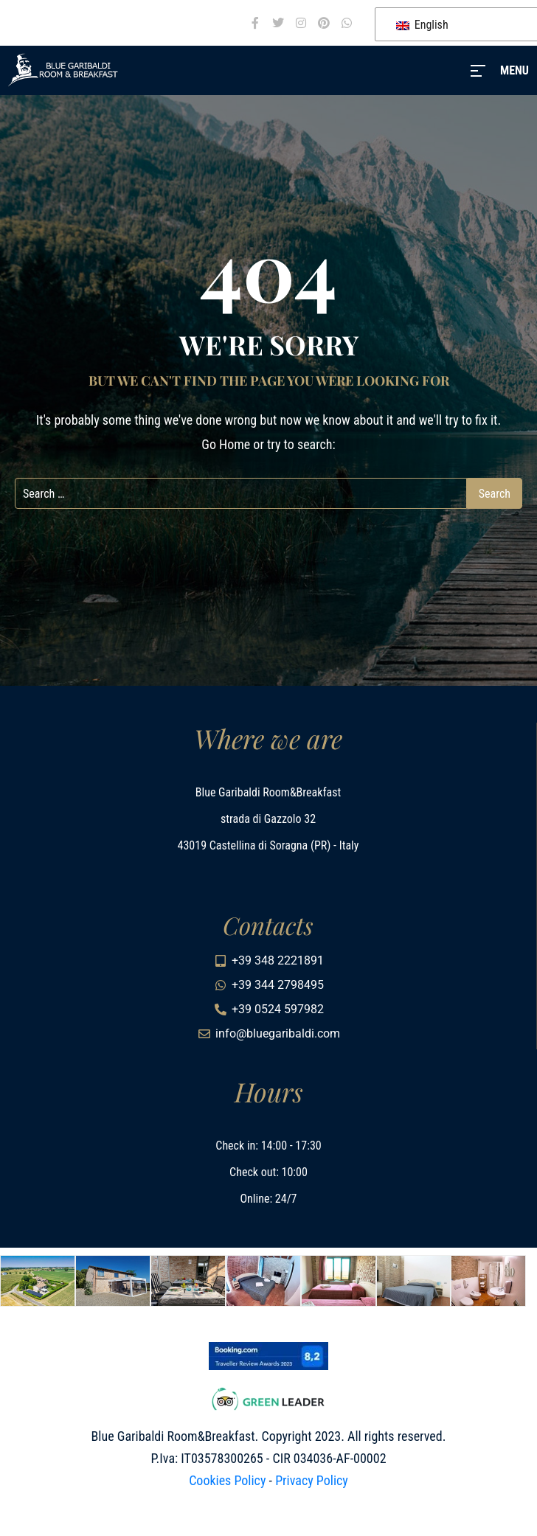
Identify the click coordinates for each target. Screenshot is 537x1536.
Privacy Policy (311, 1480)
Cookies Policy (227, 1480)
